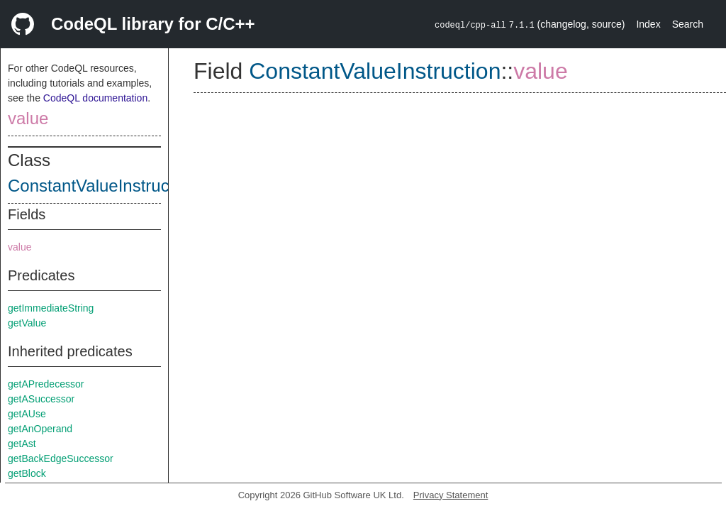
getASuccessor (41, 399)
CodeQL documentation (95, 98)
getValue (27, 323)
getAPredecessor (46, 384)
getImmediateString (51, 308)
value (28, 118)
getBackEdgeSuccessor (60, 458)
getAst (22, 443)
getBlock (27, 473)
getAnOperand (40, 428)
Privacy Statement (450, 495)
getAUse (27, 413)
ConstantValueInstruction (102, 185)
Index (648, 24)
